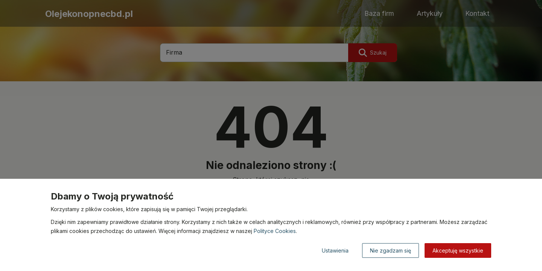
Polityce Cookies (275, 231)
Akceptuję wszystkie (457, 250)
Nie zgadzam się (390, 250)
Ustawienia (335, 250)
